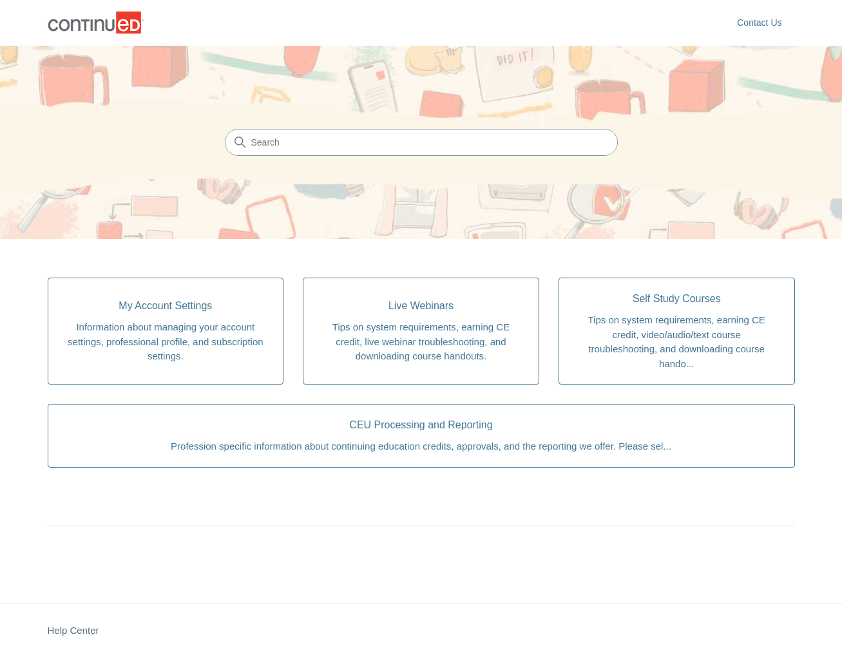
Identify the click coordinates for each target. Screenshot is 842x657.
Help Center (73, 630)
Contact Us (759, 22)
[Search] (421, 142)
